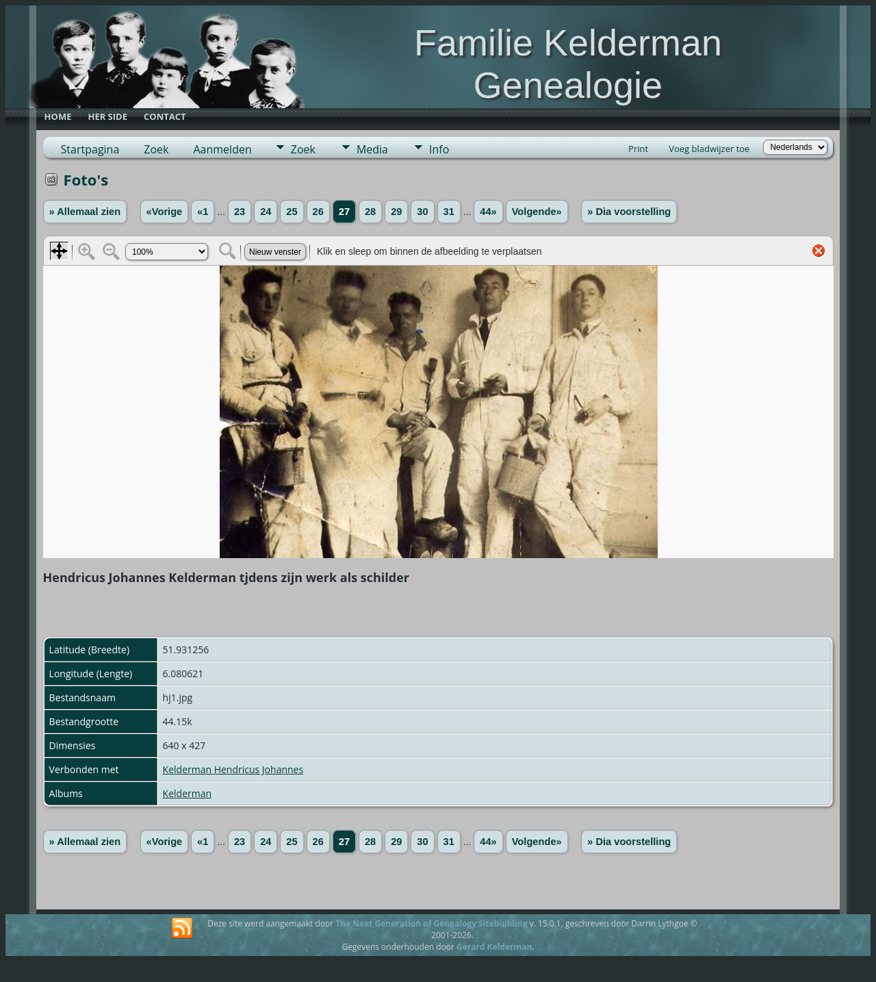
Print (638, 148)
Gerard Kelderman (494, 947)
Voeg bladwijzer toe (709, 148)
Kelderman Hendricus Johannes (233, 769)
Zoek (156, 149)
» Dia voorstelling (629, 211)
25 (291, 211)
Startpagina (90, 149)
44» (488, 211)
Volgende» (537, 211)
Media (372, 149)
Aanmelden (222, 149)
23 (239, 211)
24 (265, 211)
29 (396, 211)
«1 (202, 211)
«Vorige (164, 211)
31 (448, 211)
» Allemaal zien (85, 211)
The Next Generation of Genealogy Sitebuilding (431, 923)
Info (439, 149)
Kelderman (187, 793)
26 (318, 211)
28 (370, 211)
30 (422, 211)
